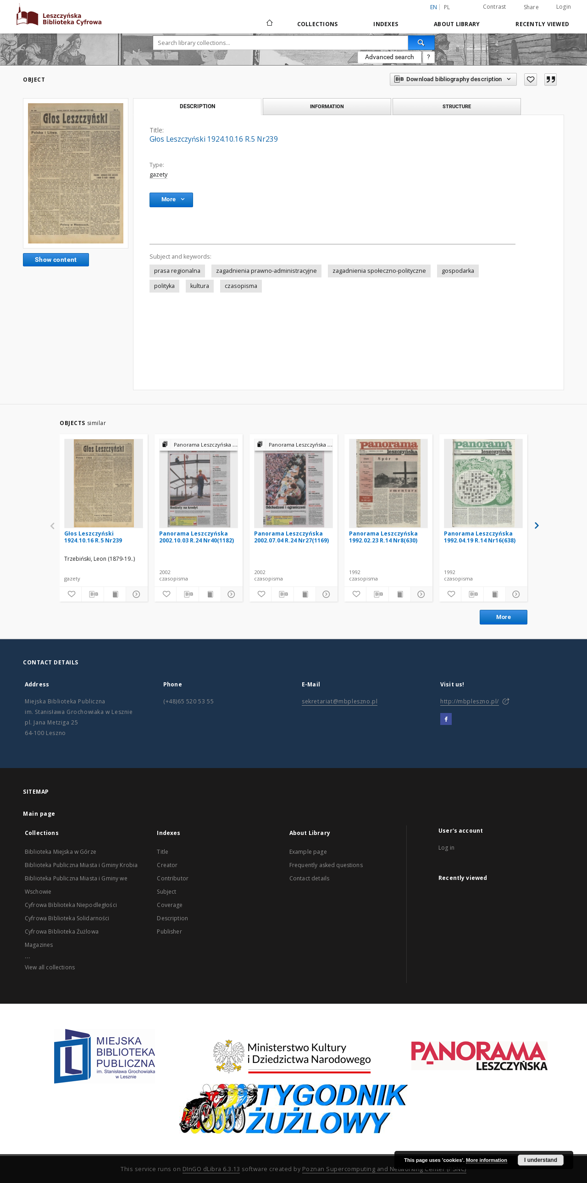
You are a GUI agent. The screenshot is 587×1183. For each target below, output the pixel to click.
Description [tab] (197, 106)
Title (162, 852)
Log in (446, 847)
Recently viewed (542, 24)
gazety (158, 174)
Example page (308, 852)
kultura (199, 286)
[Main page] (269, 24)
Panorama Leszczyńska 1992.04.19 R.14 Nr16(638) (479, 537)
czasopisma (241, 286)
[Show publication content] (115, 594)
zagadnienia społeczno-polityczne (379, 271)
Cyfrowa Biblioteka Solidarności (67, 918)
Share (531, 7)
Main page (39, 814)
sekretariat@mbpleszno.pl (339, 701)
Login (563, 7)
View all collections (50, 967)
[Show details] (135, 594)
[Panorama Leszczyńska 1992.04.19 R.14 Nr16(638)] (483, 483)
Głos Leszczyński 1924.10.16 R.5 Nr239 (93, 537)
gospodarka (458, 271)
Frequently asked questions (326, 865)
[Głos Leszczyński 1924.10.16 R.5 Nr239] (104, 483)
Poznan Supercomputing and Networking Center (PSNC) (384, 1169)
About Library (457, 24)
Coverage (170, 905)
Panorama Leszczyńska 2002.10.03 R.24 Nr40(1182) (196, 537)
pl (447, 7)
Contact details (309, 878)
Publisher (169, 931)
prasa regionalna (177, 271)
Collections (317, 24)
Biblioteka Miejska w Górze (60, 852)
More (503, 617)
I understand (540, 1160)
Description (172, 918)
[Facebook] (446, 719)
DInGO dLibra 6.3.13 (211, 1169)
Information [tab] (327, 106)
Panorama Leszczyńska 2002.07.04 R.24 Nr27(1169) (291, 537)
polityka (164, 286)
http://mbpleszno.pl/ (469, 701)
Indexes (385, 24)
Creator (167, 865)
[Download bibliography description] (92, 594)
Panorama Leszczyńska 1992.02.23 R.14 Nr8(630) (383, 537)
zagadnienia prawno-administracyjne (266, 271)
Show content (56, 259)
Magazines (39, 945)
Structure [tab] (457, 106)
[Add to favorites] (530, 79)
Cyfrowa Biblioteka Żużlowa (62, 931)
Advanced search (389, 57)
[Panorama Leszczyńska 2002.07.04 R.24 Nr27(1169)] (293, 483)
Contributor (172, 878)
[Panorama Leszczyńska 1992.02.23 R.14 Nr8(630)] (388, 483)
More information (486, 1160)
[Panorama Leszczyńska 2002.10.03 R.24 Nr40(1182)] (199, 483)
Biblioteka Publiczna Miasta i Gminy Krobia (81, 865)
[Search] (421, 42)
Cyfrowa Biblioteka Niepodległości (71, 905)
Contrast (494, 7)
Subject (166, 892)
